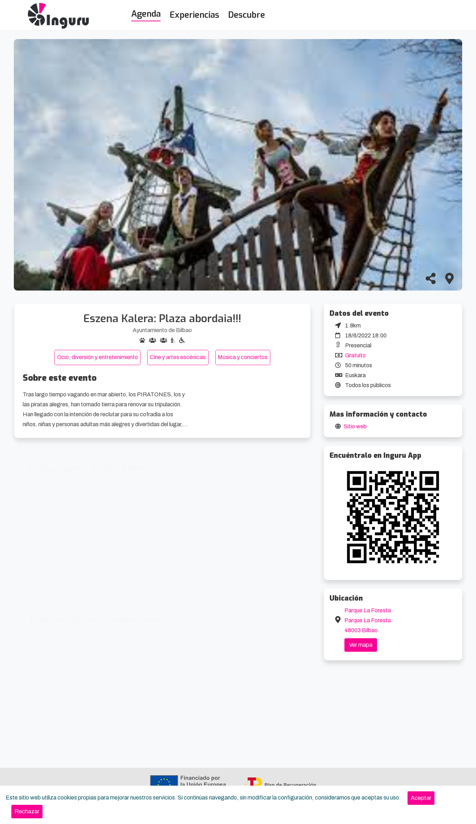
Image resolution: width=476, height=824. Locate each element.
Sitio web (355, 426)
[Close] (421, 798)
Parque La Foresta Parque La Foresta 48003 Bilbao (367, 620)
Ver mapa (360, 645)
